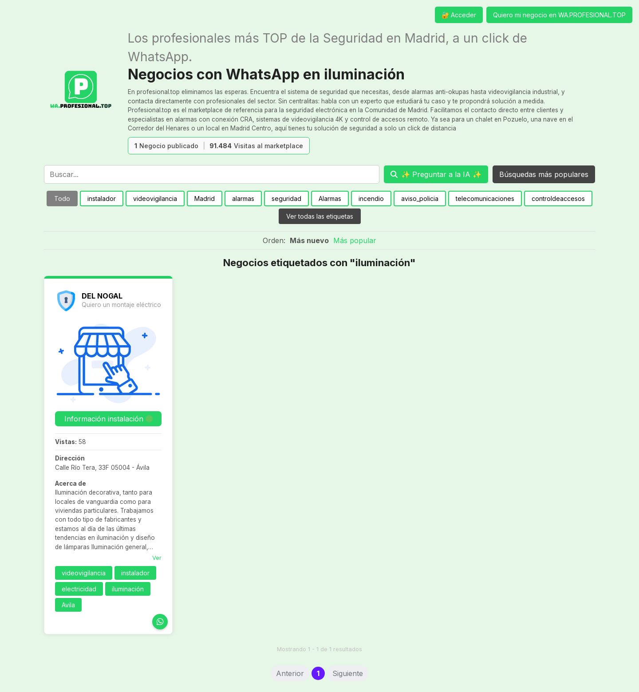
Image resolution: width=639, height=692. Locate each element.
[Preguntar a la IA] (436, 174)
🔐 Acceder (459, 15)
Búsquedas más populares (543, 174)
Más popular (354, 240)
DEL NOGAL (102, 295)
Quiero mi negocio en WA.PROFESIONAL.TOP (559, 15)
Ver (157, 557)
